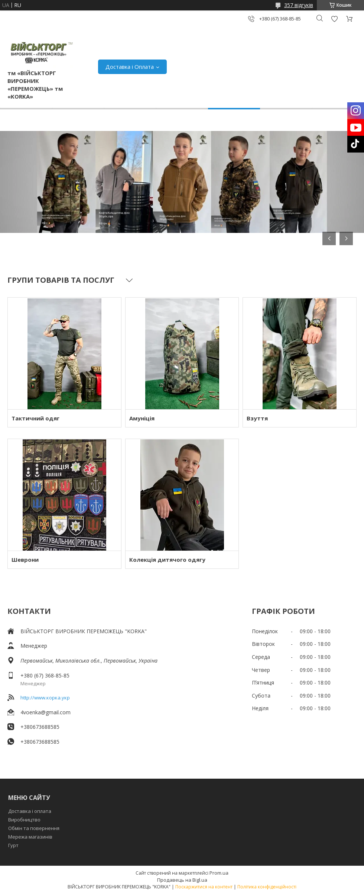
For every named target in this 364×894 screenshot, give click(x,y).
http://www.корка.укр (45, 697)
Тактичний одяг (35, 418)
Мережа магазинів (30, 836)
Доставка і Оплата (129, 66)
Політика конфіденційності (266, 887)
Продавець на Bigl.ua (182, 880)
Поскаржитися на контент (204, 887)
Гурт (13, 845)
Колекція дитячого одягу (167, 559)
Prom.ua (218, 872)
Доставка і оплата (29, 811)
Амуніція (142, 418)
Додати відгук (334, 19)
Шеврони (25, 559)
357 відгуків (298, 5)
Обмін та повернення (33, 828)
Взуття (257, 418)
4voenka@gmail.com (45, 712)
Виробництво (24, 819)
